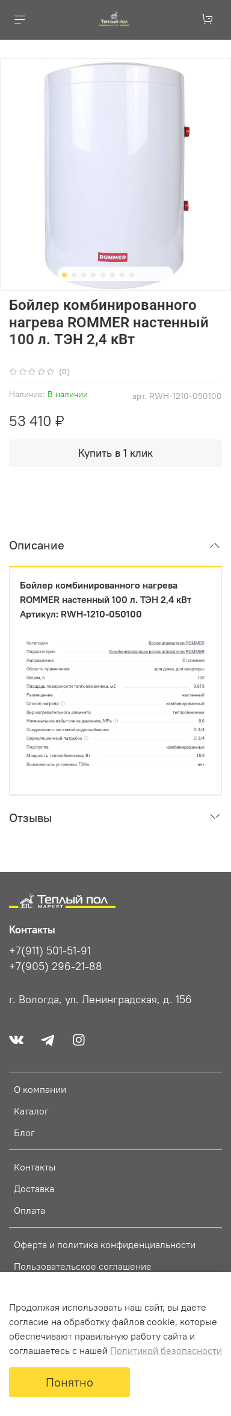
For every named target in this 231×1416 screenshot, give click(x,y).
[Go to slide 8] (131, 275)
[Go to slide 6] (112, 275)
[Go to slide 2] (74, 275)
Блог (24, 1133)
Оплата (29, 1210)
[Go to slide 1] (64, 275)
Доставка (34, 1189)
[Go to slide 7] (122, 275)
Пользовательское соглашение (83, 1266)
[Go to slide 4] (93, 275)
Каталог (31, 1111)
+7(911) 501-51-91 (50, 950)
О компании (40, 1089)
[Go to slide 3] (83, 275)
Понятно (69, 1382)
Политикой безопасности (166, 1350)
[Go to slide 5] (102, 275)
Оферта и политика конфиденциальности (105, 1244)
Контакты (34, 1167)
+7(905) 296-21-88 (55, 966)
